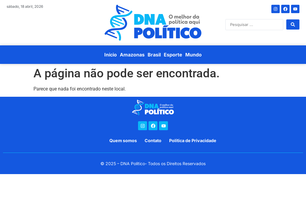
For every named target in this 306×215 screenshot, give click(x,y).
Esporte (173, 55)
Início (110, 55)
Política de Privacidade (192, 140)
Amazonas (132, 55)
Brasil (154, 55)
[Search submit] (292, 24)
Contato (153, 140)
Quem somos (123, 140)
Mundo (193, 55)
